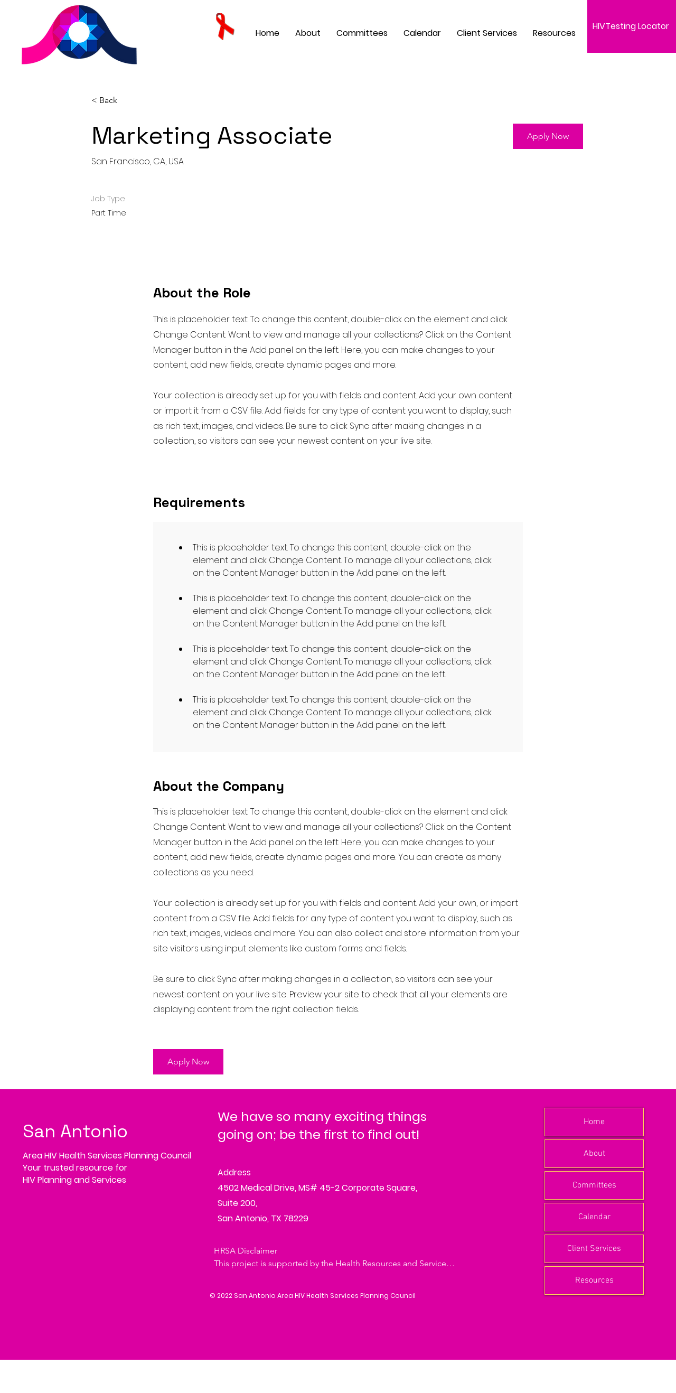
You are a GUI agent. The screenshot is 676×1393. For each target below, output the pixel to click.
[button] (362, 33)
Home (594, 1122)
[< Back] (128, 101)
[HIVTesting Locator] (631, 26)
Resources (594, 1280)
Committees (594, 1185)
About (594, 1153)
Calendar (594, 1217)
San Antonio (75, 1131)
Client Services (594, 1249)
